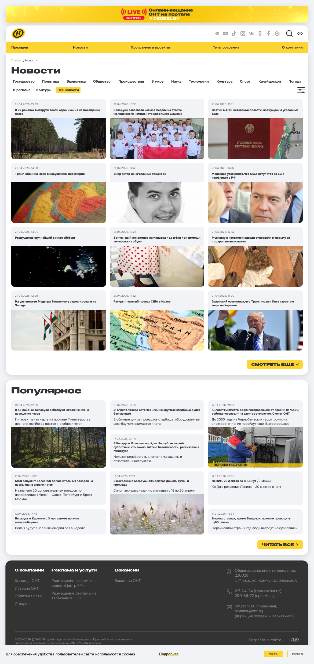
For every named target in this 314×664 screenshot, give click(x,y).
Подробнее (168, 654)
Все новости (68, 90)
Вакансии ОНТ (128, 580)
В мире (157, 81)
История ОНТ (27, 588)
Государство (24, 81)
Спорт (245, 81)
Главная (16, 60)
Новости (80, 47)
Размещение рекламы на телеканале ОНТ (74, 595)
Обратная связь (29, 595)
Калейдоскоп (269, 81)
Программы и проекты (150, 47)
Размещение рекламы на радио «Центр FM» (74, 583)
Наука (176, 81)
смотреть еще (272, 365)
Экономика (76, 81)
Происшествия (131, 81)
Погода (295, 81)
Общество (102, 81)
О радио (22, 603)
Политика (50, 81)
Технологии (199, 81)
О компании (292, 47)
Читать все (278, 545)
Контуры (44, 90)
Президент (20, 47)
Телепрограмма (226, 47)
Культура (224, 81)
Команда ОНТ (27, 580)
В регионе (21, 90)
